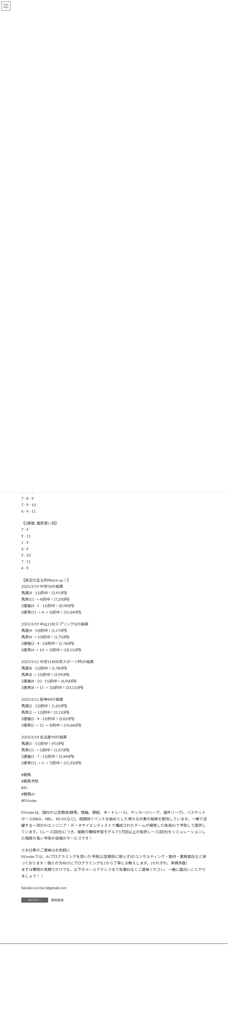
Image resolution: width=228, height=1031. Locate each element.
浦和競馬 (57, 900)
